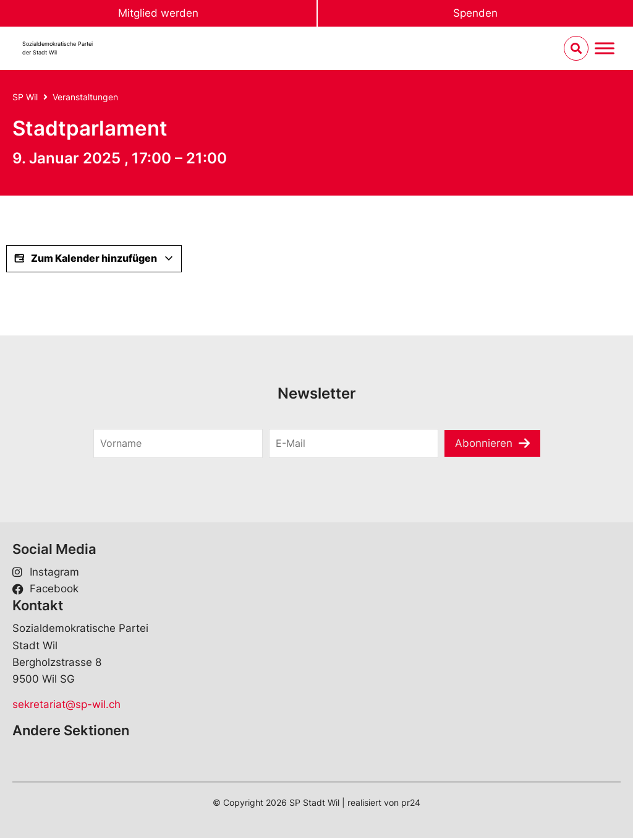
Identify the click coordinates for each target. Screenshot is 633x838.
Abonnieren (483, 443)
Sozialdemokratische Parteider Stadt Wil (57, 48)
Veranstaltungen (85, 97)
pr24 (410, 802)
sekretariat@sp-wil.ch (66, 704)
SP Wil (25, 97)
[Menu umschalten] (604, 48)
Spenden (475, 13)
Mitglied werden (158, 13)
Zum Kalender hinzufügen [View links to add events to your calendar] (94, 259)
